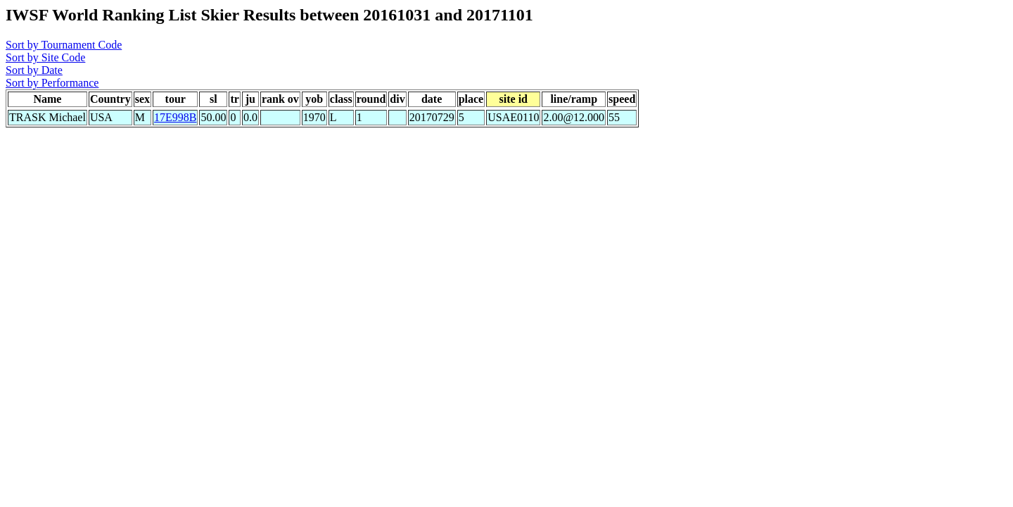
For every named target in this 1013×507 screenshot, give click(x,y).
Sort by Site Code (45, 57)
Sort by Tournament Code (64, 45)
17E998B (175, 117)
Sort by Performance (52, 83)
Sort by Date (34, 70)
